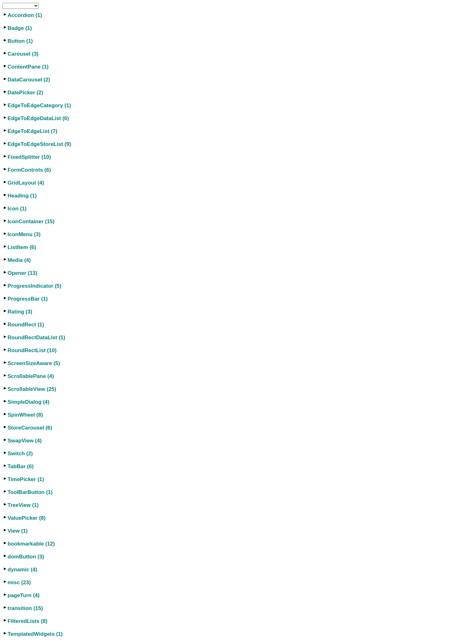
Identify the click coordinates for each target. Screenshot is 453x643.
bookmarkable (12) (31, 544)
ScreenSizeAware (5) (34, 363)
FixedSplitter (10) (29, 157)
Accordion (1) (25, 15)
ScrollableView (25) (32, 389)
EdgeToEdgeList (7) (32, 131)
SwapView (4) (25, 441)
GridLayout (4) (26, 183)
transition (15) (25, 608)
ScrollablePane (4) (31, 376)
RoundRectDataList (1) (36, 338)
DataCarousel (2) (29, 80)
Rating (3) (20, 312)
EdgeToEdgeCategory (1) (39, 105)
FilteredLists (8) (28, 621)
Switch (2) (20, 454)
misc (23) (19, 582)
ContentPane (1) (28, 67)
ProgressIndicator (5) (34, 286)
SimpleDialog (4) (28, 402)
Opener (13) (22, 273)
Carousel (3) (23, 54)
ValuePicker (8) (27, 518)
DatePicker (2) (25, 93)
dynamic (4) (22, 570)
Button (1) (20, 41)
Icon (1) (17, 209)
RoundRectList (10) (32, 350)
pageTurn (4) (24, 595)
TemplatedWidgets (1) (35, 634)
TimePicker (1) (26, 479)
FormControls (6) (29, 170)
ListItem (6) (22, 247)
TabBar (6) (21, 466)
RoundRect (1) (26, 325)
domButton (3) (26, 557)
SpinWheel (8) (25, 415)
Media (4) (19, 260)
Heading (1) (22, 196)
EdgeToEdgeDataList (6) (38, 118)
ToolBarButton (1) (30, 492)
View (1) (18, 531)
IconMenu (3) (24, 234)
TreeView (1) (23, 505)
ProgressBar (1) (28, 299)
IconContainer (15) (31, 221)
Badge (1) (20, 28)
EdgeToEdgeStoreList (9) (39, 144)
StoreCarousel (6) (30, 428)
